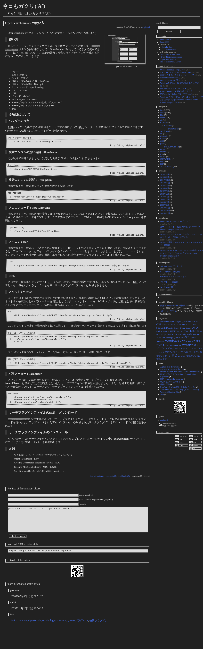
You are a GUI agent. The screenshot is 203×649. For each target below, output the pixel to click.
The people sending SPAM (170, 62)
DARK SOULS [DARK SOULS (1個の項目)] (168, 325)
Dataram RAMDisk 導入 (170, 80)
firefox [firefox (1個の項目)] (159, 331)
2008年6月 (164, 202)
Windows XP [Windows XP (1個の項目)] (175, 345)
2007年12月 (165, 208)
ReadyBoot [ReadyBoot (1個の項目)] (191, 334)
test (161, 154)
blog (162, 115)
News (162, 112)
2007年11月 (165, 210)
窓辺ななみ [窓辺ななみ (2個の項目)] (179, 355)
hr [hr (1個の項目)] (169, 331)
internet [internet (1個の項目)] (180, 331)
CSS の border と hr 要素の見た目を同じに (178, 91)
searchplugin (49, 640)
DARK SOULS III (171, 147)
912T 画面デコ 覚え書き (170, 271)
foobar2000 (164, 42)
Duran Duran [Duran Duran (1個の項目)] (185, 328)
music (162, 161)
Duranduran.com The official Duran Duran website (180, 372)
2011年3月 (164, 191)
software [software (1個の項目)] (181, 337)
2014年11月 (165, 180)
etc (161, 120)
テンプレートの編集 (169, 282)
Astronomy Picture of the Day (172, 369)
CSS (162, 141)
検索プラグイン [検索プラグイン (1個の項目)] (163, 356)
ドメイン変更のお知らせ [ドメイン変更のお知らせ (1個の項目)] (168, 352)
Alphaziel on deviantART (170, 367)
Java (162, 394)
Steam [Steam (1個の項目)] (192, 337)
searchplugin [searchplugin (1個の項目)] (171, 337)
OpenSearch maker (168, 59)
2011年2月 (164, 194)
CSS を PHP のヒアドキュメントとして (177, 75)
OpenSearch (34, 640)
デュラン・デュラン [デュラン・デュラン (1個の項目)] (192, 348)
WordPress (164, 131)
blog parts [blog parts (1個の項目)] (183, 321)
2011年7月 (164, 185)
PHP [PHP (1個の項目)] (175, 334)
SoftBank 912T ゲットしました (173, 266)
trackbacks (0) (124, 489)
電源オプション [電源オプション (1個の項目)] (193, 356)
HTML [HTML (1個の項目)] (173, 331)
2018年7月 (164, 177)
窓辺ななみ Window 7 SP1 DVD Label (176, 94)
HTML (163, 156)
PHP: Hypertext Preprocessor (171, 379)
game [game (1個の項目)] (165, 331)
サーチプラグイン (77, 640)
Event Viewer (173, 129)
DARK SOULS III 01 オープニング (175, 221)
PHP (162, 164)
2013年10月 (165, 183)
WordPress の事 (166, 287)
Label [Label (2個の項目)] (193, 331)
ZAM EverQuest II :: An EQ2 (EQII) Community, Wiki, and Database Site (180, 390)
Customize (164, 136)
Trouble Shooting (167, 166)
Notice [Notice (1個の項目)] (159, 334)
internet (93, 489)
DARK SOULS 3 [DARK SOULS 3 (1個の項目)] (183, 325)
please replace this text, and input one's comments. (78, 537)
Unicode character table (170, 54)
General (163, 149)
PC (161, 134)
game (162, 143)
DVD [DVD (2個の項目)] (195, 327)
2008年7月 (164, 199)
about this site (165, 40)
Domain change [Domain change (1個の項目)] (172, 328)
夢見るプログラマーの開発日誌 (174, 305)
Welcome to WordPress (169, 78)
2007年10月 (165, 213)
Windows (168, 126)
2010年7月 (164, 197)
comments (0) (111, 489)
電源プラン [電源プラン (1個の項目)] (161, 359)
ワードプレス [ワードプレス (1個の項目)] (195, 352)
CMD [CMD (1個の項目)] (196, 321)
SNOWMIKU (165, 159)
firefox (14, 640)
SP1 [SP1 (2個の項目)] (187, 337)
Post (162, 110)
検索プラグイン (98, 640)
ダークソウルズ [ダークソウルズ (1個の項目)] (175, 348)
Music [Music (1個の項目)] (199, 331)
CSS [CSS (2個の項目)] (158, 324)
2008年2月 (164, 205)
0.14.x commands (169, 49)
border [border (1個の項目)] (191, 321)
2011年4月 (164, 188)
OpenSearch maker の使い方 (24, 23)
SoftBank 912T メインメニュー (173, 88)
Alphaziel (146, 27)
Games (163, 138)
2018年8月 (164, 174)
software (100, 489)
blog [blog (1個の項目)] (177, 321)
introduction (167, 47)
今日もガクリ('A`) (24, 6)
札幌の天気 (165, 384)
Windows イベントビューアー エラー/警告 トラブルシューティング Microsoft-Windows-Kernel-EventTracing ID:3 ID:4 (181, 99)
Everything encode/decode (171, 57)
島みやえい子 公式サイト (171, 382)
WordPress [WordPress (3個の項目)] (189, 345)
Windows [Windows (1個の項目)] (160, 341)
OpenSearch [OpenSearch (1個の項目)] (167, 334)
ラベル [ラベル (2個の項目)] (184, 351)
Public (162, 117)
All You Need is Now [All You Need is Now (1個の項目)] (165, 321)
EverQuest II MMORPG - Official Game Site (178, 387)
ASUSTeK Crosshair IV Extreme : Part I (176, 72)
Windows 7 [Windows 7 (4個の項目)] (173, 341)
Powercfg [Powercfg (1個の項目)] (182, 334)
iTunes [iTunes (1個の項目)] (186, 331)
